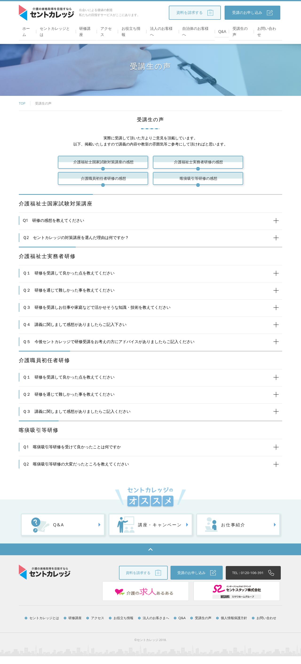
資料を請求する (194, 13)
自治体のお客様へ (197, 28)
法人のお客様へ (163, 28)
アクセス (107, 28)
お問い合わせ (268, 28)
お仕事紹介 (221, 532)
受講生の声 (241, 28)
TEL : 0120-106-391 (251, 581)
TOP (22, 103)
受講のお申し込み (252, 12)
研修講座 (86, 28)
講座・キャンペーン (149, 532)
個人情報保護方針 (234, 625)
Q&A (222, 28)
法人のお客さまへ (156, 625)
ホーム (26, 28)
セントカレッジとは (55, 28)
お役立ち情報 (132, 28)
